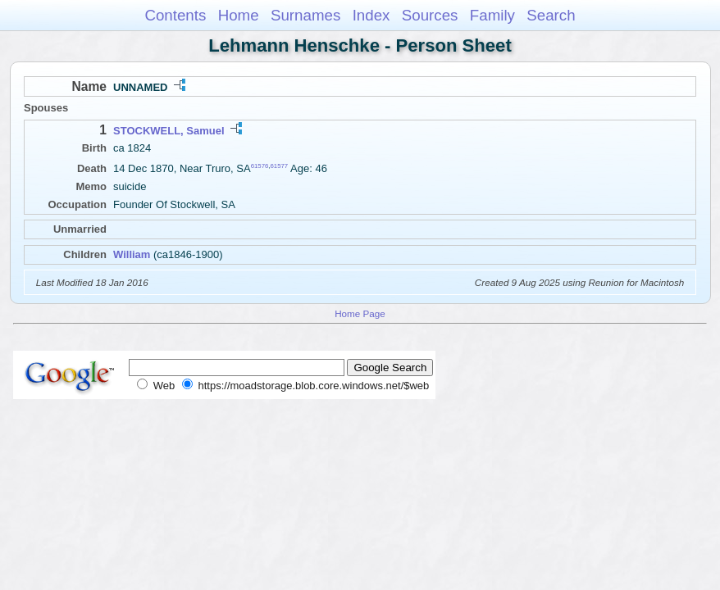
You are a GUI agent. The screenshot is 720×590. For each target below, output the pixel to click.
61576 (260, 166)
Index (371, 15)
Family (492, 15)
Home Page (360, 313)
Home (238, 15)
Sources (430, 15)
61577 (280, 166)
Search (550, 15)
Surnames (305, 15)
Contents (175, 15)
